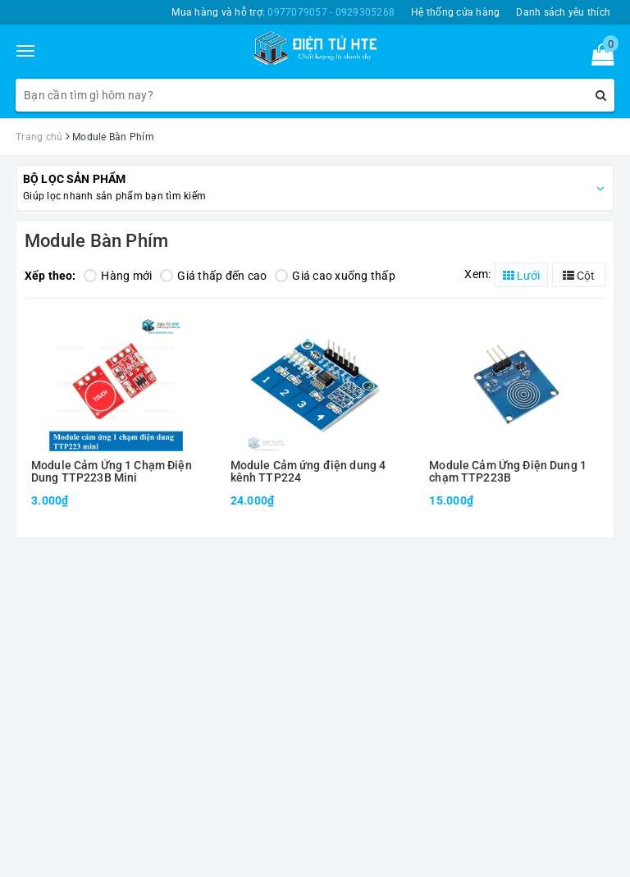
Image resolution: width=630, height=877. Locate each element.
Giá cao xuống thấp (335, 275)
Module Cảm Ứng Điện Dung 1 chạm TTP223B (508, 471)
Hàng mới (118, 275)
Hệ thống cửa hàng (455, 12)
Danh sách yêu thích (563, 12)
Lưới (521, 275)
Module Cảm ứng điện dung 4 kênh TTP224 (308, 471)
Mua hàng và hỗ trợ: (283, 12)
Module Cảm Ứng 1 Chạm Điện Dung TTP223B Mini (111, 471)
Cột (579, 275)
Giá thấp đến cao (213, 275)
